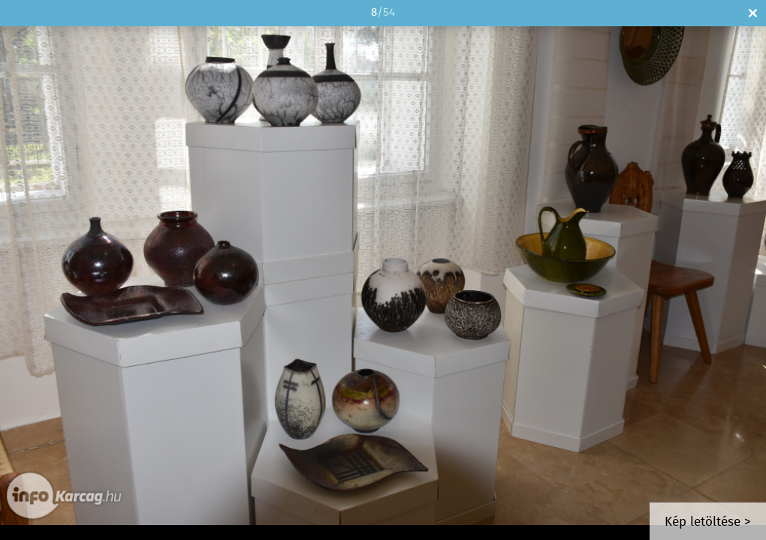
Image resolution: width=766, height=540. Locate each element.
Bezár (753, 13)
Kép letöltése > (708, 522)
